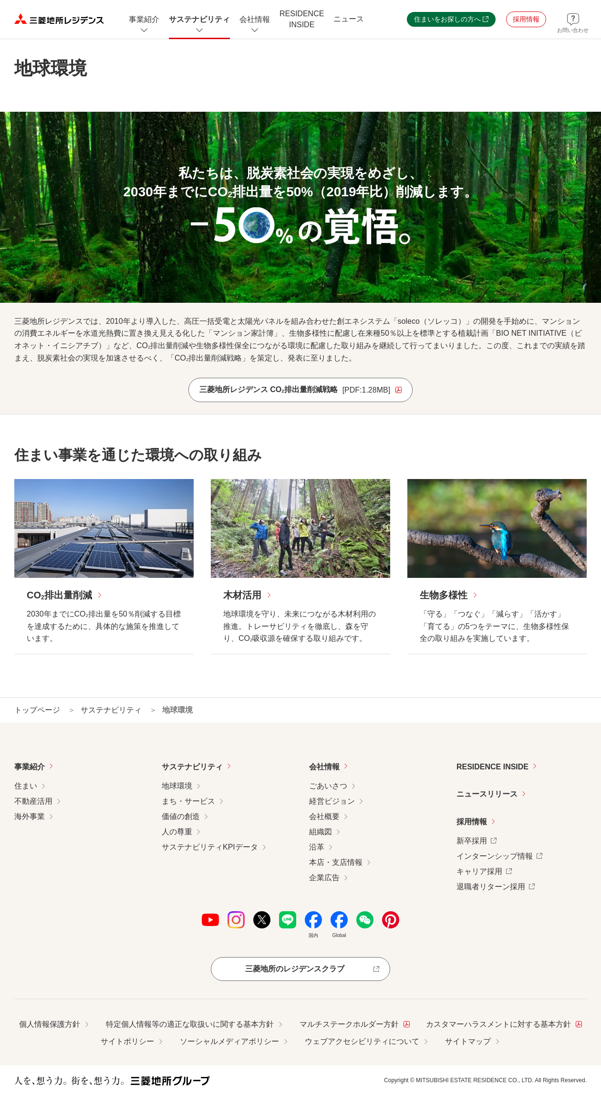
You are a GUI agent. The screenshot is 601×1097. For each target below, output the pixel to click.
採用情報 (471, 822)
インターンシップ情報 (499, 855)
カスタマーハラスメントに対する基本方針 (504, 1023)
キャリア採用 (484, 870)
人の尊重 (177, 832)
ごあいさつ (328, 786)
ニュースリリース (487, 794)
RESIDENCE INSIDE (492, 767)
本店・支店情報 (336, 862)
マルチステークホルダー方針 (355, 1023)
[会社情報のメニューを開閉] (254, 19)
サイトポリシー (127, 1041)
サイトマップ (468, 1041)
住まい (25, 786)
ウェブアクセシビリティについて (362, 1041)
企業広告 (324, 877)
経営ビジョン (332, 801)
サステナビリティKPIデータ (210, 847)
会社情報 (324, 767)
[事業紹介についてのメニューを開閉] (144, 19)
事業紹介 (29, 767)
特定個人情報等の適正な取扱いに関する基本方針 (190, 1024)
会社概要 (324, 816)
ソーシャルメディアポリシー (229, 1041)
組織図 (320, 832)
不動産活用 (33, 801)
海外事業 (29, 816)
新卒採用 (476, 840)
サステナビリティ (192, 767)
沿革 (316, 847)
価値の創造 (181, 816)
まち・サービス (188, 801)
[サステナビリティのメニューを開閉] (199, 19)
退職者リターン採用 (495, 886)
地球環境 (177, 786)
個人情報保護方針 (49, 1024)
